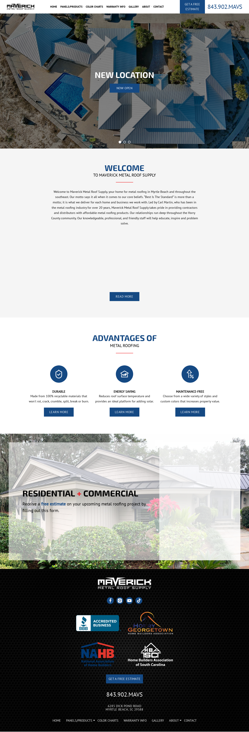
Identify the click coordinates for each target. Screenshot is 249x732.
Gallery (134, 6)
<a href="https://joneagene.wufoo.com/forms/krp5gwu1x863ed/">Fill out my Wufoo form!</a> (199, 501)
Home (53, 6)
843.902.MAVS (225, 7)
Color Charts (94, 6)
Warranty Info (116, 6)
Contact (159, 6)
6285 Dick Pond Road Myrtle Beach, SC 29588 (124, 708)
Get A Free (192, 7)
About (146, 6)
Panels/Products (72, 6)
